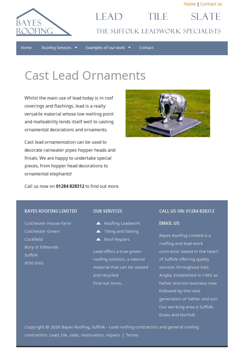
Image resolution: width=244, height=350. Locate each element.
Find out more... (108, 283)
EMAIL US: (169, 223)
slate (74, 335)
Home (190, 4)
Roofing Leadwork (122, 223)
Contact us (211, 4)
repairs (113, 335)
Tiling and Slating (121, 231)
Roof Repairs (117, 239)
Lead (54, 335)
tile (64, 335)
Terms (132, 335)
